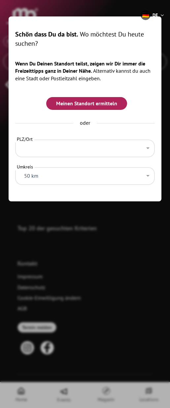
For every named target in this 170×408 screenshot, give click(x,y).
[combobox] (85, 146)
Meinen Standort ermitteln (86, 103)
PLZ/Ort (25, 139)
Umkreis (25, 167)
